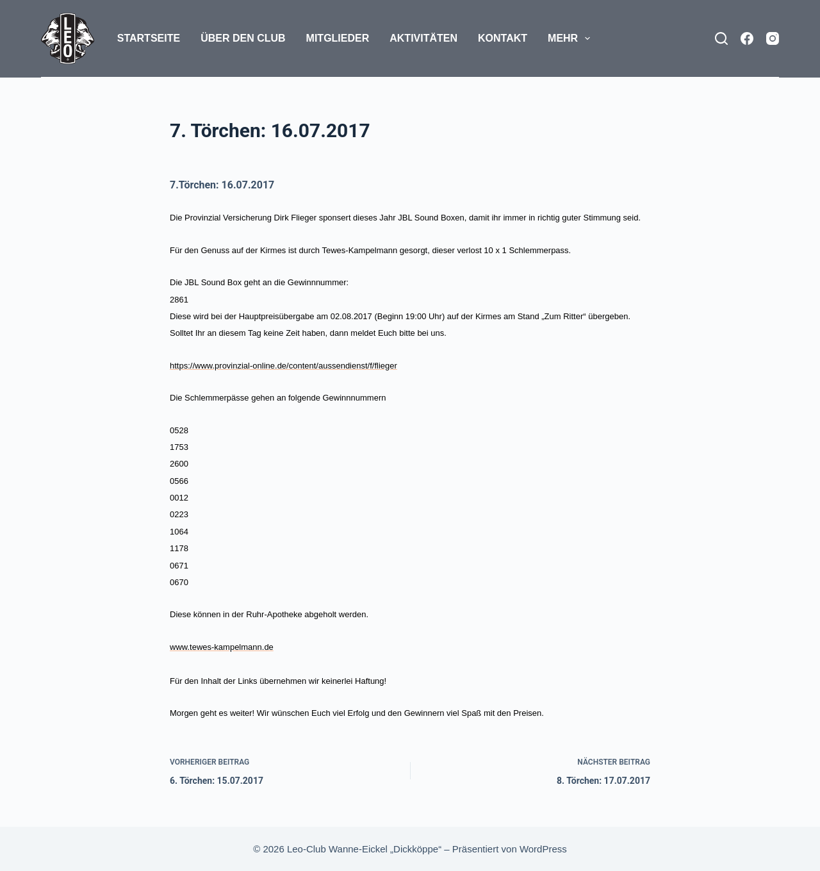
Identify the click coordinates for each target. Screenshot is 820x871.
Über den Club (243, 38)
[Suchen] (721, 38)
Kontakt (502, 38)
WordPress (543, 848)
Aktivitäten (423, 38)
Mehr (571, 38)
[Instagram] (772, 38)
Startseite (148, 38)
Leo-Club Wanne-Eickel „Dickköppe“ (364, 848)
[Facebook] (747, 38)
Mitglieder (338, 38)
